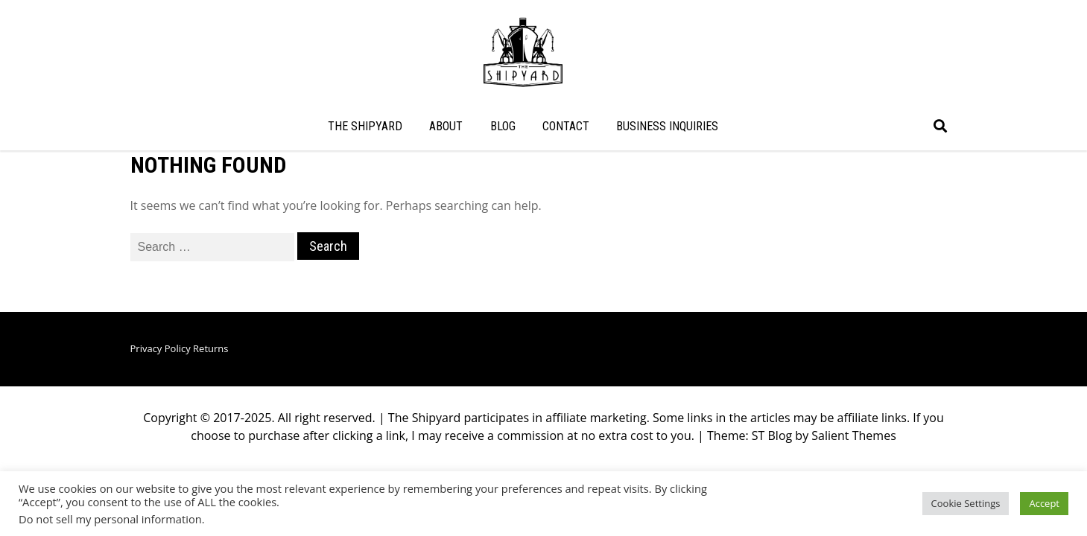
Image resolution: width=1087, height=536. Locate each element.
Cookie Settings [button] (966, 503)
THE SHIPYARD (365, 126)
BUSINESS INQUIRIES (667, 126)
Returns (210, 405)
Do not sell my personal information (110, 518)
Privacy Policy (160, 405)
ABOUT (446, 126)
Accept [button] (1044, 503)
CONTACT (565, 126)
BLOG (503, 126)
